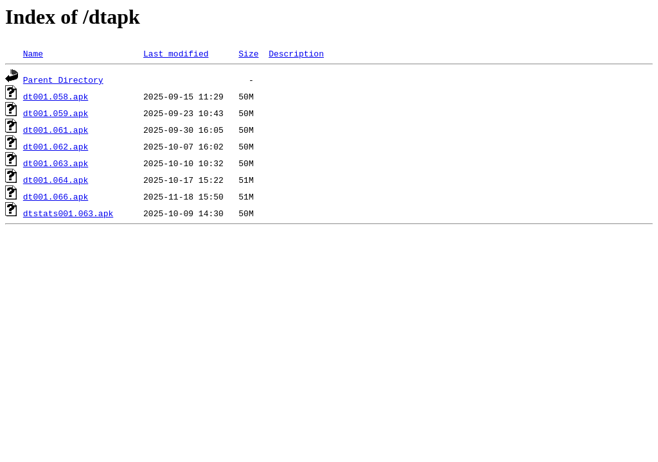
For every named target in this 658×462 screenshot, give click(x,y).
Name (33, 53)
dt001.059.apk (55, 113)
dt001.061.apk (55, 129)
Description (296, 53)
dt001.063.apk (55, 163)
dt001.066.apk (55, 196)
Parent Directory (63, 79)
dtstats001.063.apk (68, 213)
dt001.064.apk (55, 179)
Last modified (175, 53)
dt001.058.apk (55, 96)
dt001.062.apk (55, 146)
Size (248, 53)
